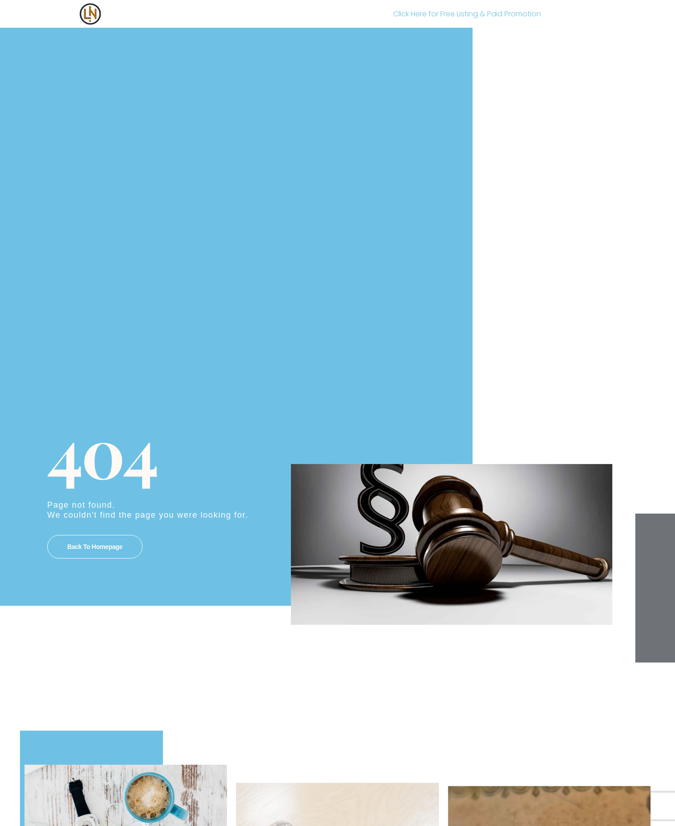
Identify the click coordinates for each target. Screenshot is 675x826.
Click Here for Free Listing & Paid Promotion (467, 14)
